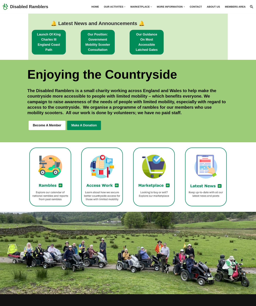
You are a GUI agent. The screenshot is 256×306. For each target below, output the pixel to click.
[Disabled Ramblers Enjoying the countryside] (25, 6)
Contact (195, 6)
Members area (235, 6)
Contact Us (220, 301)
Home (94, 6)
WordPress (63, 301)
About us (213, 6)
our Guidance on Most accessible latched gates (201, 37)
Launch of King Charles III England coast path (54, 37)
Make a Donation (84, 115)
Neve (31, 301)
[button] (124, 6)
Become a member (47, 115)
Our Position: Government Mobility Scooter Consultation (128, 37)
